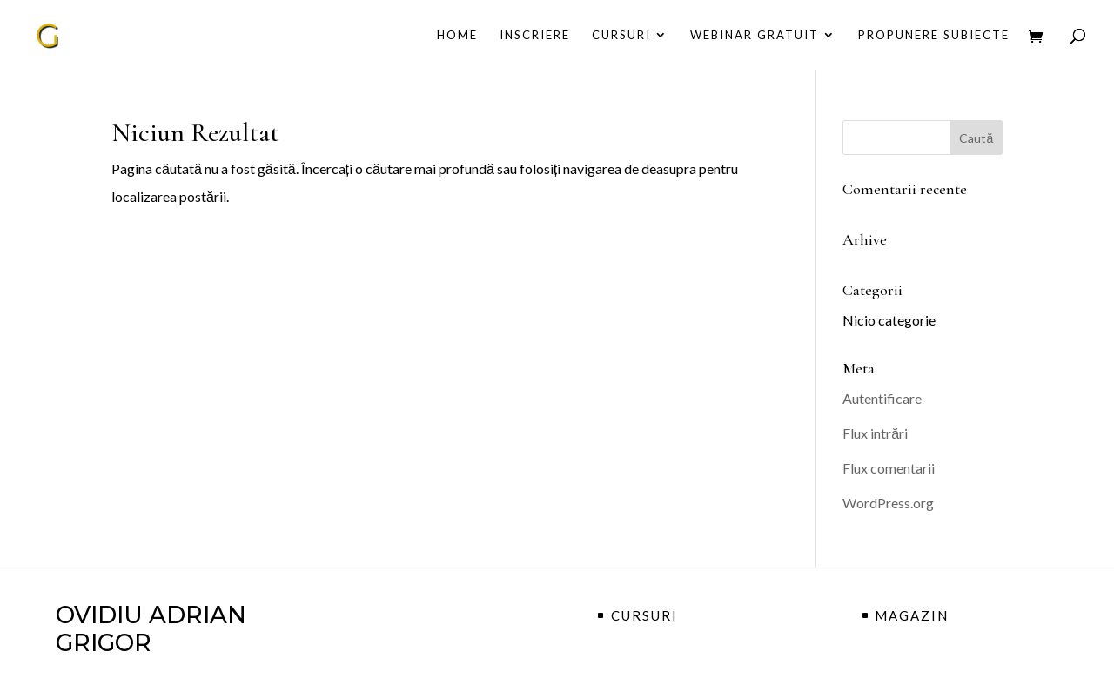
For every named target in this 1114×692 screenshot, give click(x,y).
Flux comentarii (888, 468)
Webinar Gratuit (754, 35)
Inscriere (535, 35)
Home (457, 35)
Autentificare (882, 398)
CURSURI (621, 35)
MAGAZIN (912, 615)
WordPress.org (888, 502)
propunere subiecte (934, 35)
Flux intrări (875, 433)
